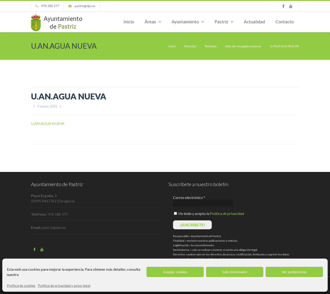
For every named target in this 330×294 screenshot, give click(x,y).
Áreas (150, 21)
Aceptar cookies (175, 272)
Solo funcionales (234, 272)
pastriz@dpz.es (85, 6)
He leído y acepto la (209, 213)
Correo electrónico (189, 197)
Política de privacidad (227, 213)
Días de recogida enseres (243, 46)
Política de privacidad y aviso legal (64, 285)
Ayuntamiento (185, 21)
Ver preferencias (294, 272)
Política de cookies (21, 285)
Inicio (129, 21)
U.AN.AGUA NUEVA (68, 96)
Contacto (284, 21)
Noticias (190, 46)
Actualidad (254, 21)
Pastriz (221, 21)
